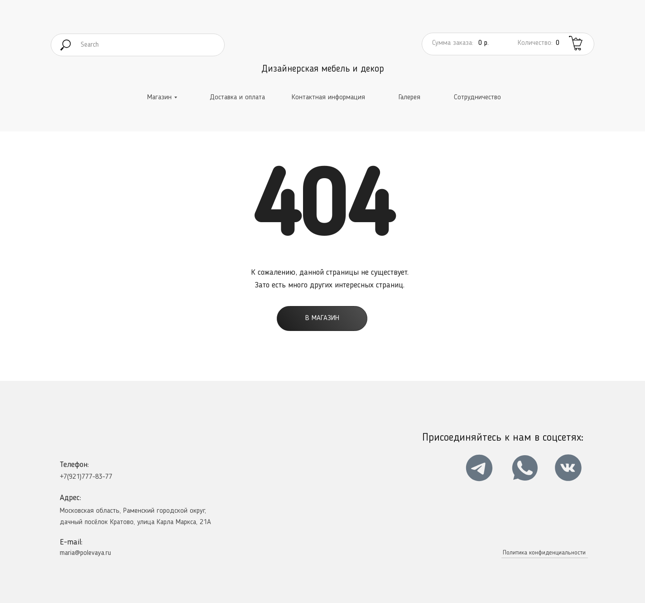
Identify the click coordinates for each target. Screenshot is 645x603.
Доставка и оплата (237, 97)
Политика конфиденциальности (544, 553)
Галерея (409, 97)
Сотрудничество (477, 97)
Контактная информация (328, 97)
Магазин (159, 97)
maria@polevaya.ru (85, 553)
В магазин (322, 318)
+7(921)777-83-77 (86, 477)
